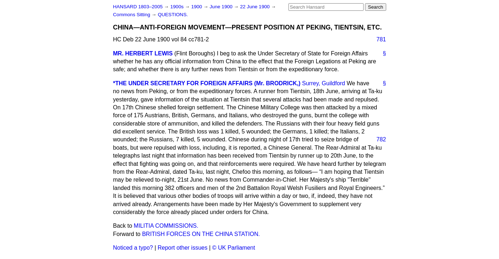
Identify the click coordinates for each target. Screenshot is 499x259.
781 (381, 39)
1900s (177, 6)
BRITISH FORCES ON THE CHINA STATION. (201, 234)
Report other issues (183, 248)
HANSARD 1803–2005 (138, 6)
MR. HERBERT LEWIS (143, 53)
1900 (197, 6)
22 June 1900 (255, 6)
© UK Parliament (233, 248)
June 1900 (222, 6)
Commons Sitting (132, 14)
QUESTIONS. (173, 14)
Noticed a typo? (133, 248)
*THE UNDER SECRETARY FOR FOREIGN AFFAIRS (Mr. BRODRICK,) (207, 83)
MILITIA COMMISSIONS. (166, 226)
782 (381, 139)
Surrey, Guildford (323, 83)
